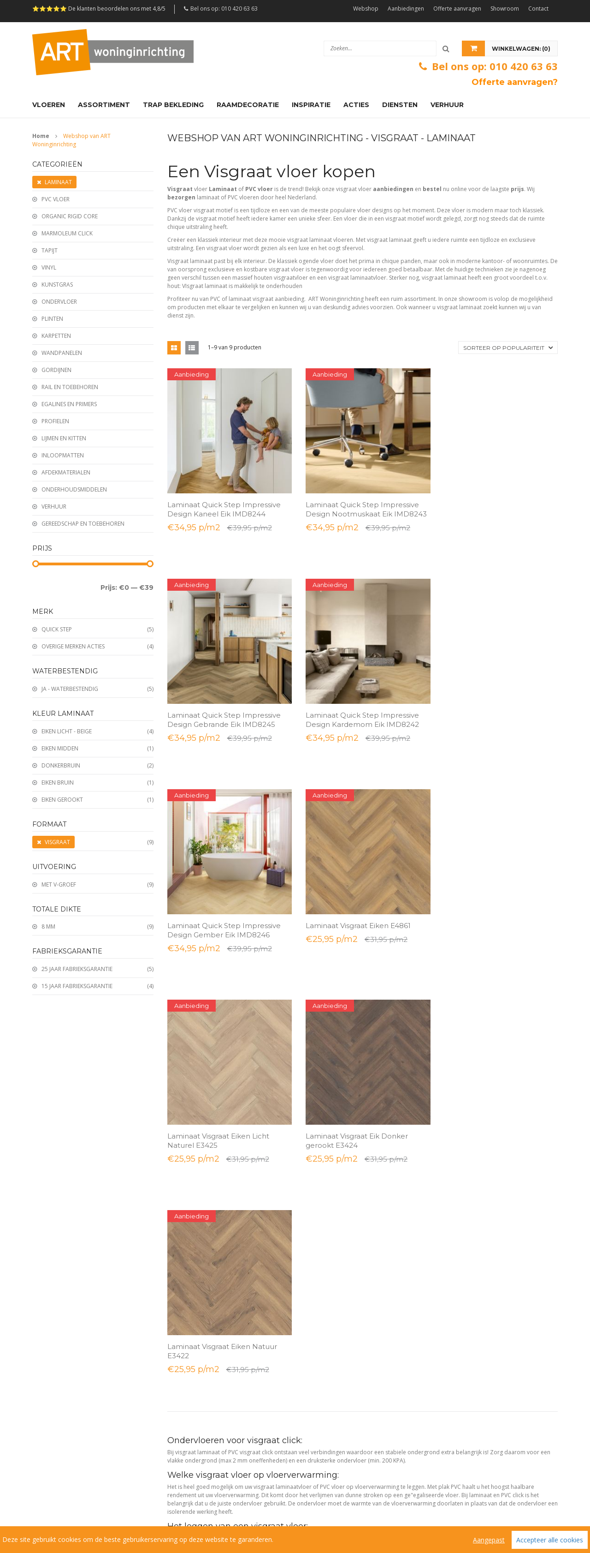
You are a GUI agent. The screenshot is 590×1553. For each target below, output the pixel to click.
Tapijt (49, 250)
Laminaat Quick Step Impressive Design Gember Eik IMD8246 (358, 693)
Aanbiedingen (406, 8)
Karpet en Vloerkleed (328, 1447)
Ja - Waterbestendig (69, 689)
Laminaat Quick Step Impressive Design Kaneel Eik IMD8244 (224, 505)
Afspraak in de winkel (193, 1278)
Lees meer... (185, 1064)
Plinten (52, 319)
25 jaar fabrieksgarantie (76, 969)
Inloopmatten (62, 455)
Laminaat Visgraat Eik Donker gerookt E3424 (353, 872)
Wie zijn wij (51, 1493)
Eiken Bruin (57, 782)
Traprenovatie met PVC (466, 1240)
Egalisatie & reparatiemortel (337, 1409)
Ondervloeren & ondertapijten (340, 1352)
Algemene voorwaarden (118, 1493)
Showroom (504, 8)
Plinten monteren (459, 1221)
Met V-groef (58, 884)
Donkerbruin (60, 765)
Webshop (365, 8)
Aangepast (489, 1539)
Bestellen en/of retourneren (202, 1165)
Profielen (55, 421)
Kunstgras (57, 284)
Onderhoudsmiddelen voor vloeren (346, 1371)
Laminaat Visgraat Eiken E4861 (489, 688)
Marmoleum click (67, 233)
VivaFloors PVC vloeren (195, 1409)
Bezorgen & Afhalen (192, 1202)
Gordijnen (56, 370)
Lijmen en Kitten (322, 1428)
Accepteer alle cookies (549, 1539)
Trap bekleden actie (57, 1428)
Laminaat (58, 182)
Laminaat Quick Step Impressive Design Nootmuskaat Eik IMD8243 (358, 510)
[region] (295, 1539)
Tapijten (312, 1221)
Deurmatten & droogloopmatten (342, 1390)
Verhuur (53, 506)
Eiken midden (59, 748)
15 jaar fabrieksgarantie (76, 986)
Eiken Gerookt (62, 799)
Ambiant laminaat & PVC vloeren (207, 1334)
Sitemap (45, 1502)
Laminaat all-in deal (56, 1352)
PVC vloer (55, 199)
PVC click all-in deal (56, 1390)
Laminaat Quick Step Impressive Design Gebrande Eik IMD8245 (493, 505)
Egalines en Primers (69, 404)
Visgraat (57, 842)
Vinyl (48, 267)
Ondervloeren (319, 1278)
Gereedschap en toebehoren (82, 524)
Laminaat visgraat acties (61, 1334)
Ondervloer (59, 302)
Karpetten (56, 336)
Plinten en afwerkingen (331, 1202)
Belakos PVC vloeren (192, 1371)
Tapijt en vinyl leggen (463, 1278)
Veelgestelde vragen (236, 1493)
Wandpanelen (61, 353)
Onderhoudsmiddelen (74, 489)
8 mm (48, 926)
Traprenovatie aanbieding (64, 1447)
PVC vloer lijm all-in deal (62, 1371)
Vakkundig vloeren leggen (469, 1184)
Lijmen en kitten (63, 438)
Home (40, 136)
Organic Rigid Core (69, 216)
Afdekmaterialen (65, 472)
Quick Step (56, 629)
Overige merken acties (73, 646)
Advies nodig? (453, 1165)
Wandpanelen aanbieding (63, 1409)
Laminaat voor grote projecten (475, 1334)
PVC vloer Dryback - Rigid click (339, 1184)
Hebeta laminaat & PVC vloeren (206, 1352)
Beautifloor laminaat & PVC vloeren (210, 1428)
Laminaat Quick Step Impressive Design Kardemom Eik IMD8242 (224, 693)
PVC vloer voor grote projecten (475, 1352)
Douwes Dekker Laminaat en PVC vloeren (218, 1447)
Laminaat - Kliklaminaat (330, 1165)
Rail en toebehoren (69, 387)
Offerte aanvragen (457, 8)
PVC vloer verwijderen (465, 1259)
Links (332, 1493)
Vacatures (298, 1493)
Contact (538, 8)
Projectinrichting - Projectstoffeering (482, 1390)
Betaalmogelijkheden (193, 1184)
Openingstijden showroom (200, 1240)
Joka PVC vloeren (188, 1390)
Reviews (180, 1493)
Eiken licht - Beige (66, 731)
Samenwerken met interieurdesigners (484, 1371)
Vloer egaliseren (457, 1202)
